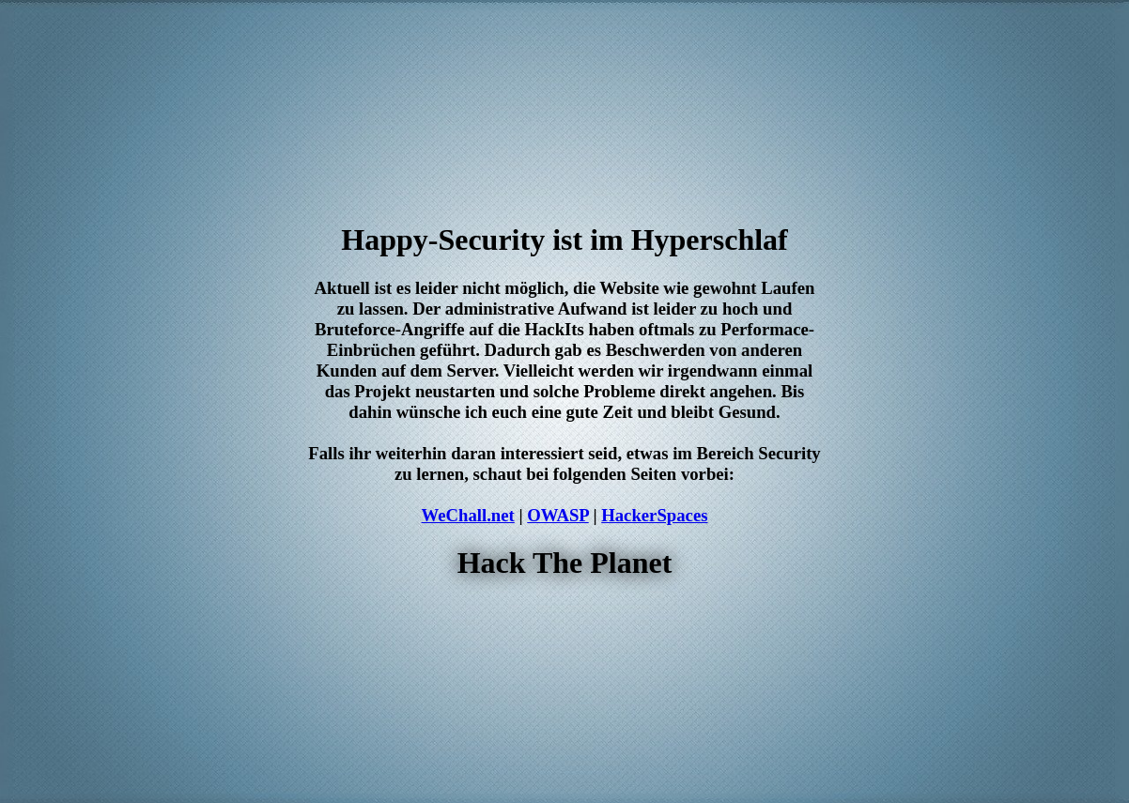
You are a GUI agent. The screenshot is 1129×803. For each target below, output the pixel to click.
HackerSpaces (654, 515)
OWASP (557, 515)
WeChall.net (468, 515)
